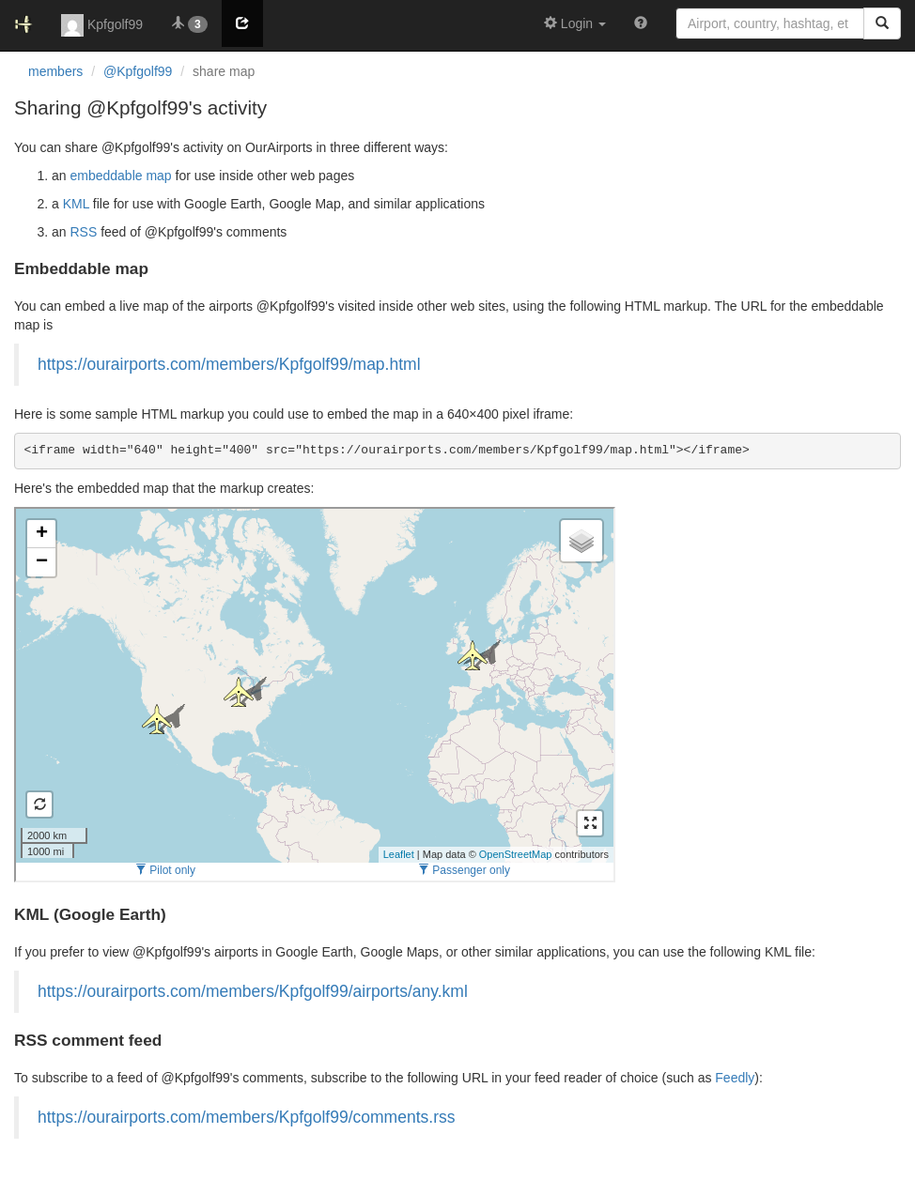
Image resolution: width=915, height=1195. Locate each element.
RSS (83, 231)
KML (76, 203)
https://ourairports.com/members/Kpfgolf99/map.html (229, 364)
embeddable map (120, 175)
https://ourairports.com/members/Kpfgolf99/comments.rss (246, 1117)
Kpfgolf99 (102, 25)
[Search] (882, 23)
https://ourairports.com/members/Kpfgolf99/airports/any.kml (253, 991)
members (55, 71)
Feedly (734, 1077)
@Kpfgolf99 (137, 71)
